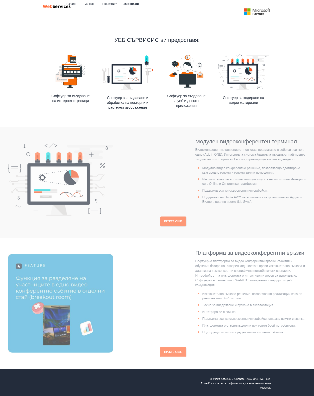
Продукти (125, 12)
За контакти (147, 12)
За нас (106, 12)
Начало (88, 12)
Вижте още (173, 226)
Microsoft (265, 387)
